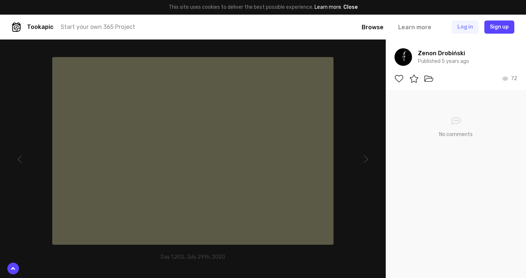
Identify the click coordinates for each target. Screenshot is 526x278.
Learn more (328, 7)
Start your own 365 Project (98, 26)
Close (350, 7)
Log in (465, 27)
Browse (373, 27)
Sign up (499, 27)
